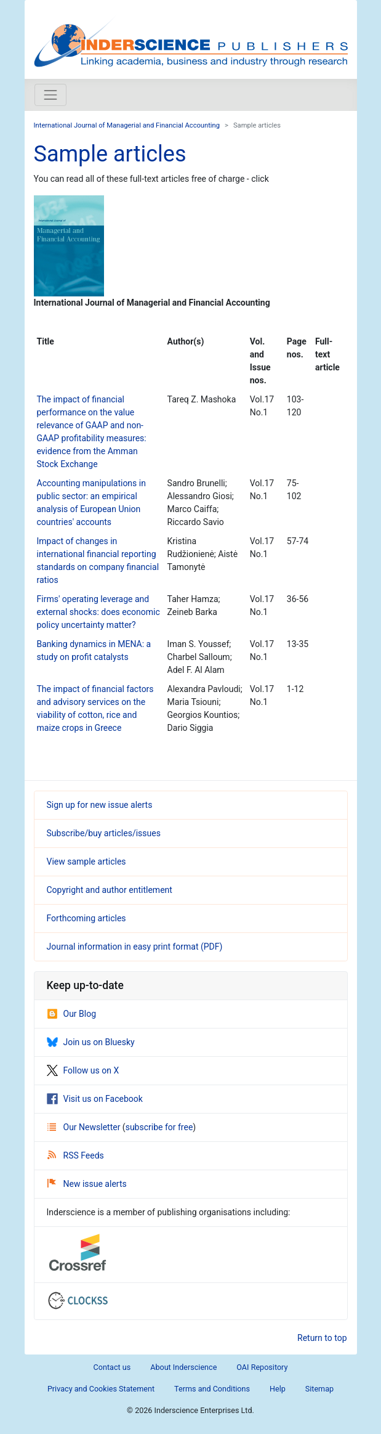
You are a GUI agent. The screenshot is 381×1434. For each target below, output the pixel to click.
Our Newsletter (84, 1127)
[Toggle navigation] (50, 95)
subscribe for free (159, 1127)
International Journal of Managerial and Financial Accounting (127, 125)
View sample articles (86, 861)
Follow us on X (83, 1070)
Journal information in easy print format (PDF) (135, 946)
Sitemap (319, 1388)
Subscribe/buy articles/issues (104, 833)
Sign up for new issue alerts (100, 805)
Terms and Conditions (212, 1388)
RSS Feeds (75, 1155)
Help (278, 1388)
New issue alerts (87, 1184)
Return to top (322, 1338)
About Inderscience (183, 1367)
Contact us (112, 1367)
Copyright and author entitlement (109, 890)
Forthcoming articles (86, 918)
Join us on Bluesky (91, 1042)
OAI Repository (261, 1367)
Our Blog (72, 1014)
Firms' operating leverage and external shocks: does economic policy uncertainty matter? (98, 612)
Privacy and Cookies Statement (100, 1388)
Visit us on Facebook (95, 1099)
